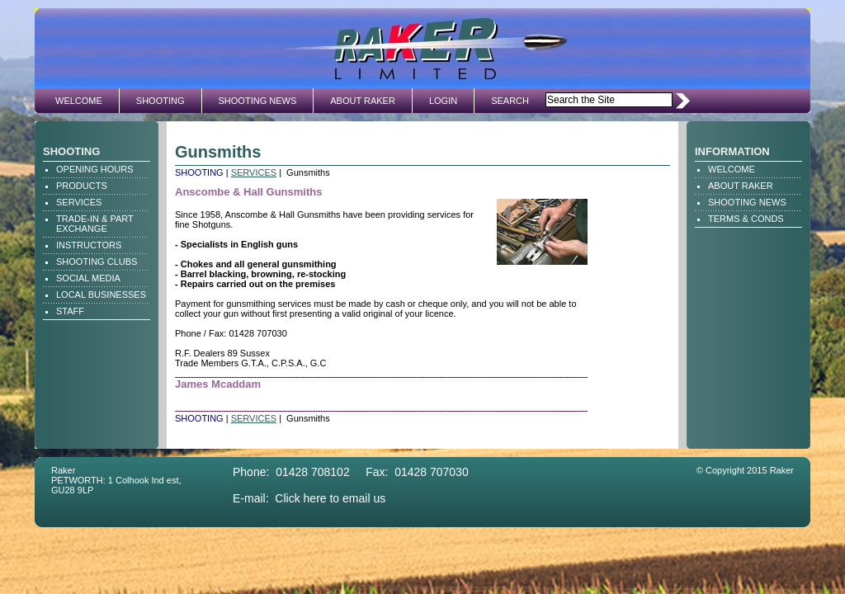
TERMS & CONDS (746, 219)
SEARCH (510, 101)
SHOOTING (160, 101)
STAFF (70, 311)
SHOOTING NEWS (258, 101)
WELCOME (78, 101)
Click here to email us (330, 498)
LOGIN (443, 101)
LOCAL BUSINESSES (101, 294)
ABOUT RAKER (362, 101)
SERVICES (78, 202)
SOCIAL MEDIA (88, 278)
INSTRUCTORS (88, 245)
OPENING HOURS (95, 169)
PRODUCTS (81, 186)
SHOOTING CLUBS (96, 261)
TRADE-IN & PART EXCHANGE (95, 223)
